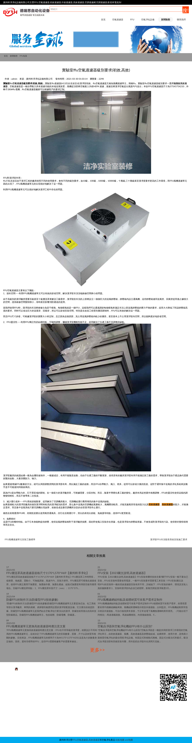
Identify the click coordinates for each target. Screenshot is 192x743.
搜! (186, 10)
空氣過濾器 (117, 19)
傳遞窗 (84, 708)
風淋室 (84, 680)
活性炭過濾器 (14, 680)
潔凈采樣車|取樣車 (90, 722)
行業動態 (122, 680)
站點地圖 (120, 739)
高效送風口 (86, 699)
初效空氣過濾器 (15, 689)
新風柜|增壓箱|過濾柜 (91, 718)
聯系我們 (181, 19)
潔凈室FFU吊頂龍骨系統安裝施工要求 (168, 539)
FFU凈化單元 (47, 680)
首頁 (103, 19)
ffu (11, 83)
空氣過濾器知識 (126, 689)
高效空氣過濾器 (15, 694)
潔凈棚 (84, 689)
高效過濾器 (71, 83)
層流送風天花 (87, 694)
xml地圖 (129, 739)
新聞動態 (165, 19)
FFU (132, 19)
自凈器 (84, 727)
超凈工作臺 (86, 684)
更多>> (97, 650)
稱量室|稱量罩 (87, 713)
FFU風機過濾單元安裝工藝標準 (20, 539)
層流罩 (84, 703)
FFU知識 (23, 56)
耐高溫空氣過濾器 (16, 699)
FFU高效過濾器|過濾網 (52, 684)
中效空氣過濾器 (15, 684)
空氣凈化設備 (147, 19)
